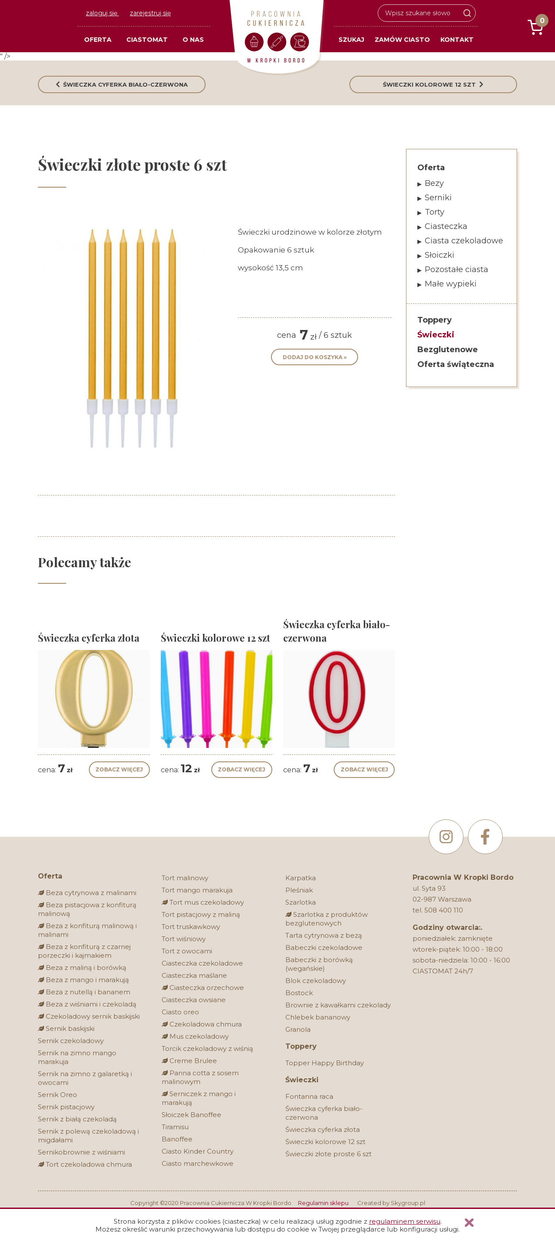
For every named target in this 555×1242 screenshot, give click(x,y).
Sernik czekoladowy (71, 1041)
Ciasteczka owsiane (194, 1000)
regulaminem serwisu (404, 1221)
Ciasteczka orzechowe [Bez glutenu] (203, 987)
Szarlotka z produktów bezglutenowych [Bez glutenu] (326, 918)
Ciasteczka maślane (194, 975)
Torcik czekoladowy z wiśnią (207, 1048)
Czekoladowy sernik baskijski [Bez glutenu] (89, 1016)
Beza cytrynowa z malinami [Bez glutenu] (87, 893)
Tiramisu (175, 1127)
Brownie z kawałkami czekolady (338, 1005)
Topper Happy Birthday (324, 1063)
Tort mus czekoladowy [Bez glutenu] (203, 902)
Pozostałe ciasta (456, 269)
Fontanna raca (309, 1096)
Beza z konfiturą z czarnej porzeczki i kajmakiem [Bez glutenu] (84, 950)
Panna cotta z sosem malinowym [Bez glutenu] (200, 1077)
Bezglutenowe (447, 349)
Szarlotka (300, 902)
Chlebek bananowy (317, 1017)
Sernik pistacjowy (66, 1107)
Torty (434, 212)
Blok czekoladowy (315, 980)
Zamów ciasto (402, 40)
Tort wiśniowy (184, 939)
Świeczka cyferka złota (322, 1129)
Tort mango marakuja (197, 890)
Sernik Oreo (57, 1095)
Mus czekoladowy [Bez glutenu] (195, 1036)
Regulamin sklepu (323, 1202)
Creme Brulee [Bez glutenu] (189, 1061)
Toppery (434, 320)
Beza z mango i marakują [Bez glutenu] (83, 980)
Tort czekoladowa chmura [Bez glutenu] (85, 1164)
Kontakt (457, 40)
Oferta (98, 40)
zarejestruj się (150, 13)
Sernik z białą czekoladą (77, 1119)
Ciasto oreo (180, 1012)
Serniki (438, 197)
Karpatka (300, 878)
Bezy (434, 183)
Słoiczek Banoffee (191, 1115)
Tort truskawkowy (191, 926)
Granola (298, 1029)
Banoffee (177, 1139)
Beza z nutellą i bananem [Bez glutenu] (84, 992)
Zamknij (469, 1222)
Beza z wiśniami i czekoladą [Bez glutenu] (87, 1004)
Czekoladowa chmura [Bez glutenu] (202, 1024)
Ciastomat (147, 40)
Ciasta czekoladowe (464, 241)
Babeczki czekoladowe (323, 947)
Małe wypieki (451, 284)
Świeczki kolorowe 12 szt (325, 1142)
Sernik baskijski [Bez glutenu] (66, 1028)
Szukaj (351, 40)
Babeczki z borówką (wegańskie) (319, 964)
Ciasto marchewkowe (198, 1163)
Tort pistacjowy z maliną (201, 914)
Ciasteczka (446, 226)
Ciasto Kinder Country (198, 1151)
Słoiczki (439, 255)
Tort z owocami (187, 951)
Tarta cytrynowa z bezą (323, 935)
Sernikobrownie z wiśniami (81, 1152)
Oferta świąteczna (455, 364)
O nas (193, 40)
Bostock (299, 993)
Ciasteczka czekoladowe (202, 963)
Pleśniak (299, 890)
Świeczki (435, 335)
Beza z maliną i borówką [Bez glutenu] (82, 967)
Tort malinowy (185, 878)
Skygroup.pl (408, 1202)
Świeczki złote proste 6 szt (328, 1154)
